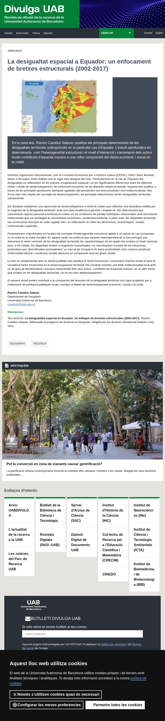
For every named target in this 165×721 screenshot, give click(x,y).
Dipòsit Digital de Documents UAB (80, 542)
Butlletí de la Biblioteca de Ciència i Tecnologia (50, 512)
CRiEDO (109, 574)
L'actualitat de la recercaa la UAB (19, 535)
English (159, 33)
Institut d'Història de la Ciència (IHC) (112, 512)
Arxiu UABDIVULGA (19, 510)
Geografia (17, 343)
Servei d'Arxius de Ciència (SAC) (80, 512)
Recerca (40, 343)
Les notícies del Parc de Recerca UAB (18, 561)
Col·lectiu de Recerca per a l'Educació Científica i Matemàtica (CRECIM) (112, 547)
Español (148, 33)
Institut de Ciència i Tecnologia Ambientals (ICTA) (143, 540)
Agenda (48, 33)
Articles (8, 33)
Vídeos (36, 33)
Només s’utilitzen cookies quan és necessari (55, 694)
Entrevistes (22, 33)
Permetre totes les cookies (115, 704)
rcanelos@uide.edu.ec (21, 304)
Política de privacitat (113, 644)
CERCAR (107, 33)
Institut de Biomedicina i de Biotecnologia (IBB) (144, 574)
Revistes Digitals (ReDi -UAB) (50, 540)
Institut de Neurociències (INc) (143, 510)
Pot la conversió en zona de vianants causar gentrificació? (54, 464)
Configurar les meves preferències (46, 704)
